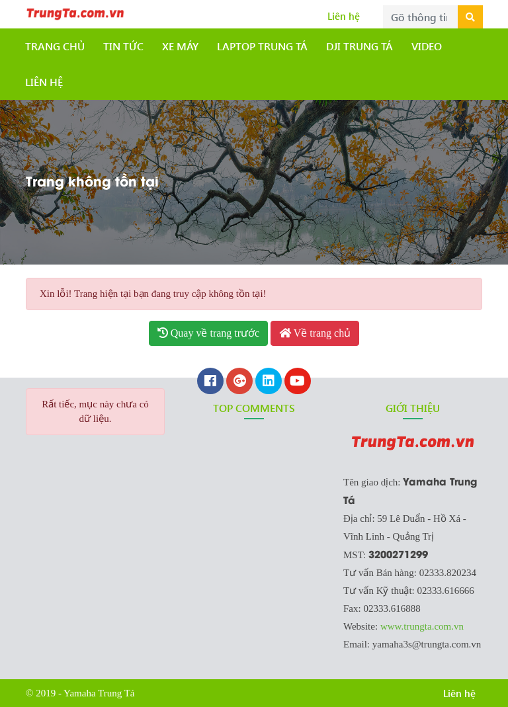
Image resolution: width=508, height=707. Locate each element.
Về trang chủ (315, 333)
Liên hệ (343, 15)
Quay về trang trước (208, 333)
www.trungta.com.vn (422, 626)
